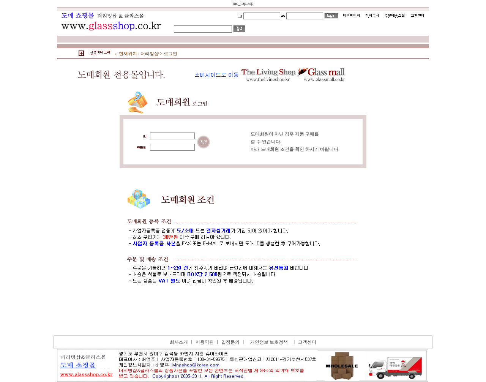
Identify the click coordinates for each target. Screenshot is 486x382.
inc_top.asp (243, 3)
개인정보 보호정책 (269, 342)
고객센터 (307, 342)
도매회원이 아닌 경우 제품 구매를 (285, 134)
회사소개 (179, 342)
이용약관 (205, 342)
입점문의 (230, 342)
